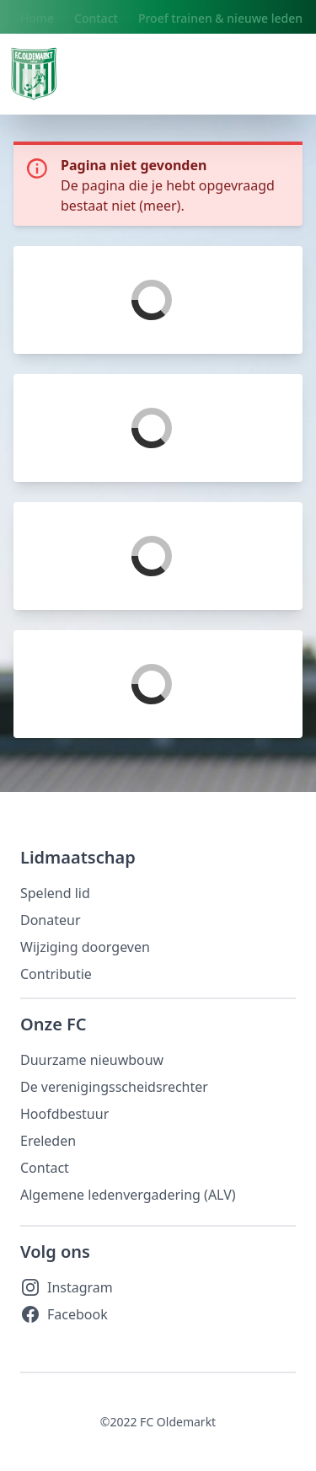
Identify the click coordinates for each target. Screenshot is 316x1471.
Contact (96, 18)
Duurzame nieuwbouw (91, 1060)
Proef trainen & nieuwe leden (220, 18)
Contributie (56, 974)
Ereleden (48, 1140)
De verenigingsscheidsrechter (114, 1087)
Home (37, 18)
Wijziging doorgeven (85, 947)
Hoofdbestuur (64, 1114)
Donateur (50, 920)
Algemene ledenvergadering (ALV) (128, 1194)
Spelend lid (55, 893)
